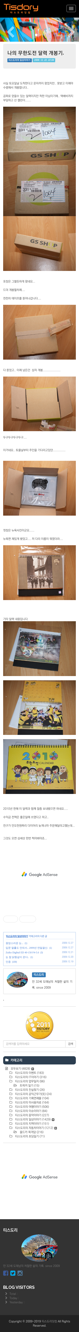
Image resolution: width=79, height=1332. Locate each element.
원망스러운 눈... (14, 943)
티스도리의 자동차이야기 (35, 1128)
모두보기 (22, 1068)
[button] (6, 29)
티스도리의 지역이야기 (31, 1123)
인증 (8, 961)
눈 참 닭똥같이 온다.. (17, 957)
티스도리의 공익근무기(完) (33, 1094)
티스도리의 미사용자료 (31, 1102)
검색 (70, 1044)
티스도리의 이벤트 (29, 1073)
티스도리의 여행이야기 (31, 1106)
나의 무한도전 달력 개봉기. (35, 53)
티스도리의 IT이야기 (30, 1077)
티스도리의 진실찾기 (29, 1090)
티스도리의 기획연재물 (31, 1098)
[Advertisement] (39, 874)
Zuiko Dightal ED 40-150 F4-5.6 (22, 952)
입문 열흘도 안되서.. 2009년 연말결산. (27, 947)
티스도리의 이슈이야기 (30, 1111)
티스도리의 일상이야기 (19, 60)
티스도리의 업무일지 (29, 1081)
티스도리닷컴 (49, 1321)
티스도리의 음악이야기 (31, 1115)
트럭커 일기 (29, 1085)
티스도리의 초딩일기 (29, 1136)
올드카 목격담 (31, 1132)
